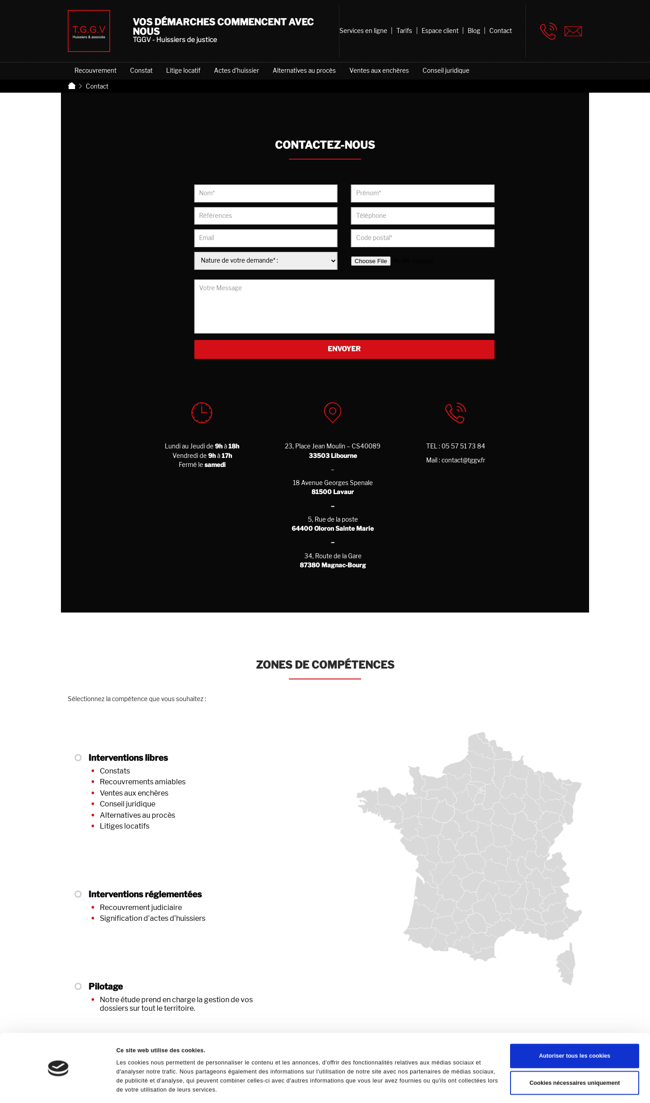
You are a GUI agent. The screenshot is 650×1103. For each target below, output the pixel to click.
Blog (474, 30)
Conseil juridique (445, 70)
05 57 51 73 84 (463, 446)
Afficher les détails (142, 1086)
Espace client (440, 30)
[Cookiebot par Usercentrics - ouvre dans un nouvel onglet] (58, 1086)
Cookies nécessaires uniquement (574, 1058)
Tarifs (404, 30)
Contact (500, 30)
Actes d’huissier (236, 70)
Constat (141, 70)
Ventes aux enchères (379, 70)
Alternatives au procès (304, 70)
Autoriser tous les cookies (574, 1031)
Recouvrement (95, 70)
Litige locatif (183, 70)
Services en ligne (363, 30)
